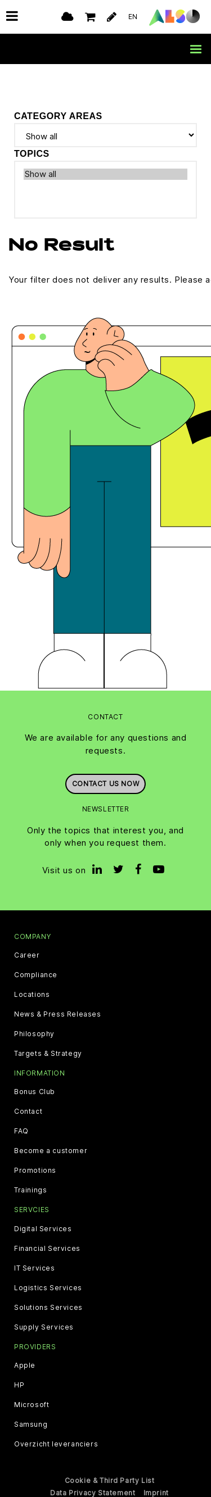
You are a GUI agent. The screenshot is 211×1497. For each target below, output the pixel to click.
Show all (105, 173)
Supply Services (44, 1327)
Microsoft (31, 1404)
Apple (24, 1365)
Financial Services (47, 1248)
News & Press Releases (57, 1014)
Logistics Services (48, 1287)
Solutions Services (48, 1307)
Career (27, 955)
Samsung (30, 1424)
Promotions (35, 1170)
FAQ (21, 1131)
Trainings (30, 1190)
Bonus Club (34, 1092)
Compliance (35, 975)
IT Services (34, 1268)
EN (133, 16)
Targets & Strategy (48, 1054)
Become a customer (50, 1151)
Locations (32, 995)
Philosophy (34, 1034)
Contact (28, 1111)
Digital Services (43, 1228)
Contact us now (105, 783)
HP (19, 1385)
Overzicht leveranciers (56, 1444)
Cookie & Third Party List (110, 1480)
